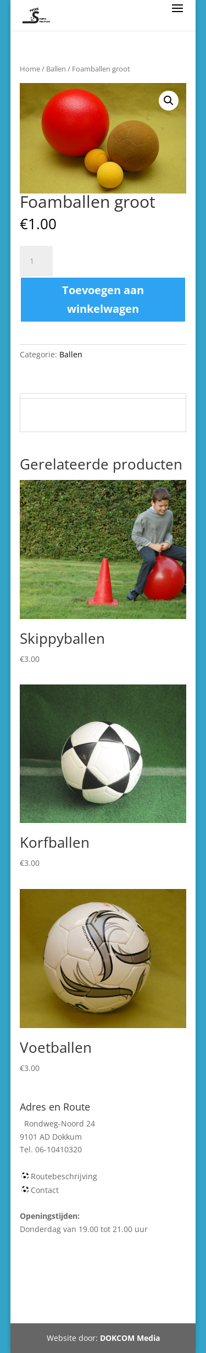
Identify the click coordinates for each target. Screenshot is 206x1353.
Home (30, 69)
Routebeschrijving (64, 1176)
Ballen (56, 69)
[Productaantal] (36, 261)
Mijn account (60, 1295)
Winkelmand (121, 1282)
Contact (45, 1190)
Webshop (66, 1282)
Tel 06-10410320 (129, 1295)
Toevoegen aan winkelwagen (103, 299)
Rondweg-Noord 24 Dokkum (97, 1309)
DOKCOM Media (130, 1338)
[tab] (103, 396)
